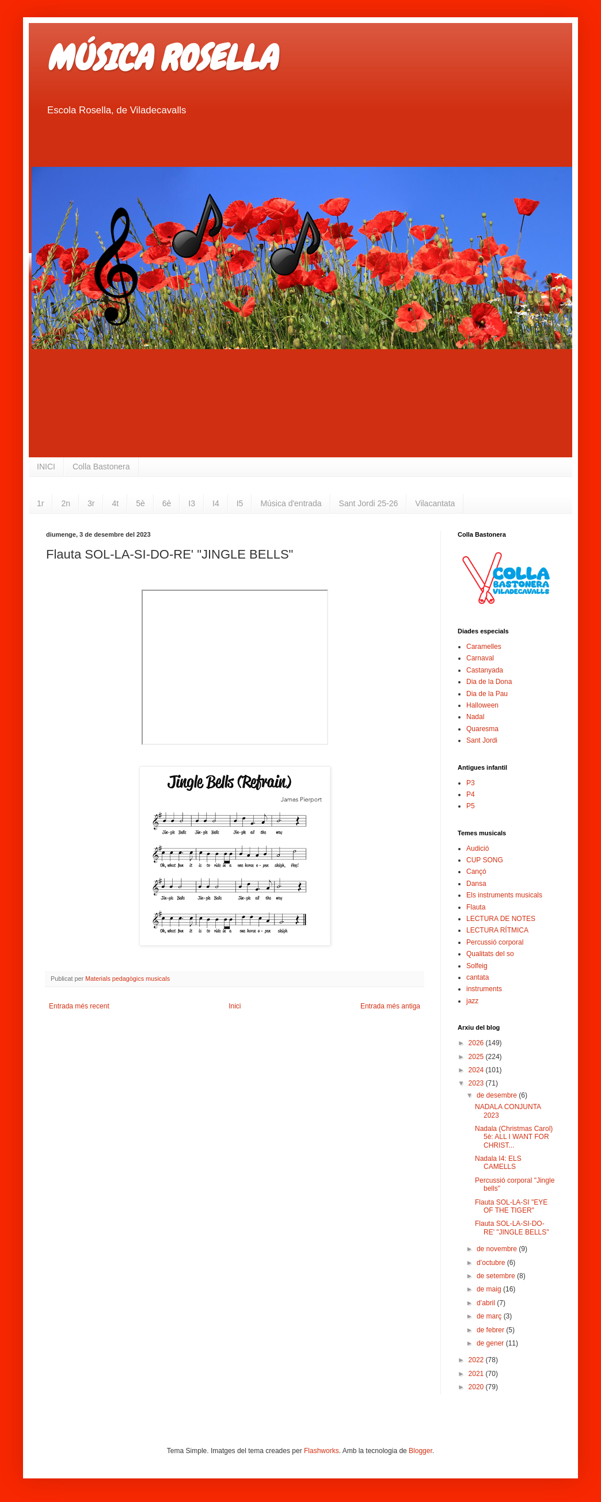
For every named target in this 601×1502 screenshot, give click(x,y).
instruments (484, 989)
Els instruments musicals (504, 895)
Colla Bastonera (101, 466)
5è (140, 503)
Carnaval (480, 658)
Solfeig (477, 966)
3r (91, 503)
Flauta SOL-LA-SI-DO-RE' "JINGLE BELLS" (512, 1228)
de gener (491, 1343)
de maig (490, 1289)
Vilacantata (435, 503)
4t (115, 503)
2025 (477, 1057)
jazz (472, 1001)
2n (65, 503)
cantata (477, 977)
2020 (477, 1387)
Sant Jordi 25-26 (368, 503)
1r (40, 503)
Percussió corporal (494, 942)
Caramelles (483, 647)
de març (490, 1316)
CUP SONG (484, 860)
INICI (46, 466)
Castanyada (484, 670)
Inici (235, 1006)
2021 (477, 1374)
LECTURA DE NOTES (500, 919)
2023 (477, 1083)
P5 (470, 806)
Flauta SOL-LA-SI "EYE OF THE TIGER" (511, 1206)
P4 (470, 794)
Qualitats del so (490, 954)
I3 (191, 503)
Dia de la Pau (487, 694)
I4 (215, 503)
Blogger (420, 1451)
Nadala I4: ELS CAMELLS (498, 1163)
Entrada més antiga (390, 1006)
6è (167, 503)
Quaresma (482, 729)
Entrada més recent (79, 1006)
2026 (477, 1043)
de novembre (498, 1249)
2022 (477, 1360)
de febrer (491, 1330)
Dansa (476, 884)
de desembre (498, 1095)
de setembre (497, 1276)
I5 (240, 503)
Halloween (482, 705)
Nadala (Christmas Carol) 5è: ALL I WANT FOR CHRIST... (514, 1137)
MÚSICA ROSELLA (161, 58)
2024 (477, 1070)
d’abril (487, 1303)
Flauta (475, 907)
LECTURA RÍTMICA (497, 930)
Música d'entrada (290, 503)
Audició (477, 848)
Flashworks (321, 1451)
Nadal (475, 717)
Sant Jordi (481, 740)
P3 (470, 783)
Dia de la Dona (489, 682)
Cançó (476, 871)
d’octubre (492, 1263)
